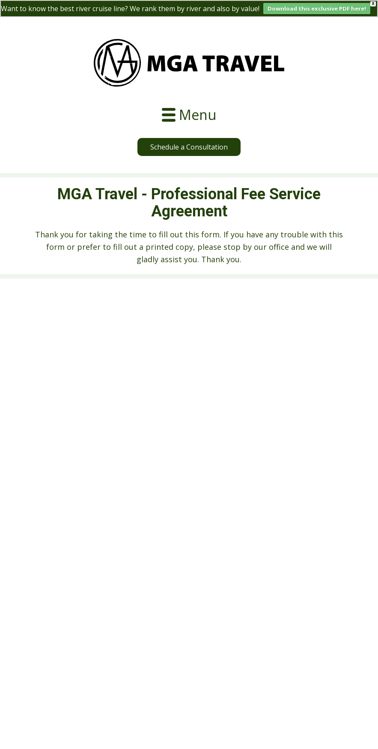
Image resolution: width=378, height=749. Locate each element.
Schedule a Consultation (189, 147)
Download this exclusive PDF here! (317, 8)
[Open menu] (189, 115)
